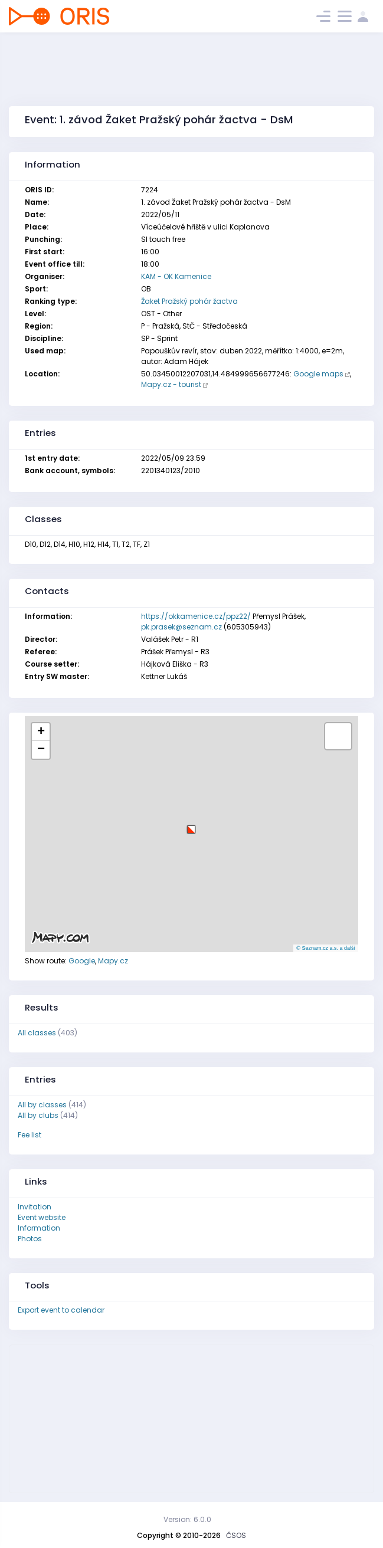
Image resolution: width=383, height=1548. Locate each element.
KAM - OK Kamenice (176, 276)
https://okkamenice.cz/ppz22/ (196, 616)
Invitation (34, 1207)
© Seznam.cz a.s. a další (325, 948)
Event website (42, 1217)
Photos (30, 1239)
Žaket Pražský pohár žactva (189, 301)
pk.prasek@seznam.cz (181, 627)
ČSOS (236, 1535)
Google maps (318, 374)
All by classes (42, 1105)
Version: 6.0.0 (187, 1519)
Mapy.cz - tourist (171, 384)
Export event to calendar (61, 1310)
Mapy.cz (113, 961)
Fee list (29, 1135)
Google (81, 961)
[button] (191, 825)
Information (39, 1228)
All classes (37, 1033)
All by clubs (38, 1115)
